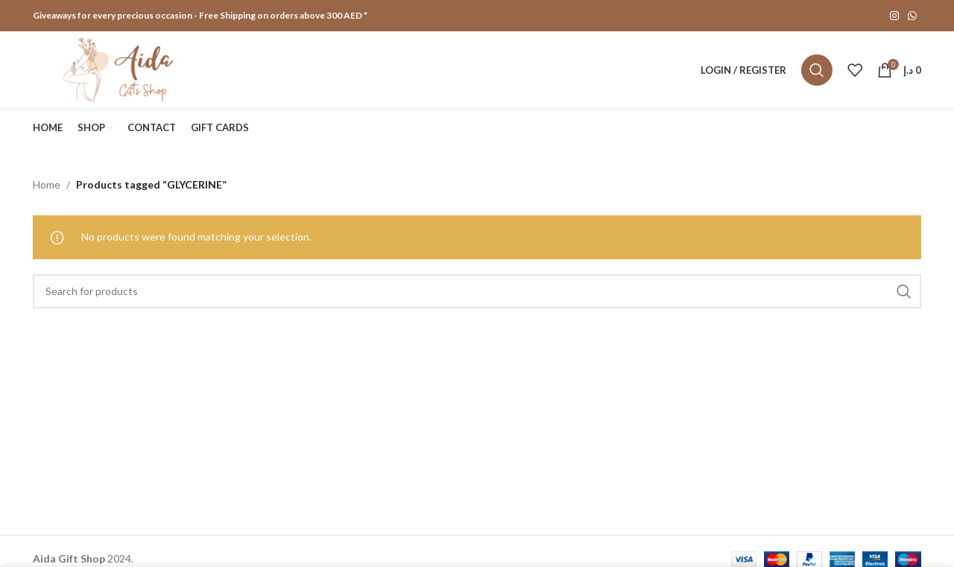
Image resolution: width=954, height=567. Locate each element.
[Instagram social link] (894, 16)
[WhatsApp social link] (912, 16)
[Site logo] (120, 69)
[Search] (817, 70)
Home (46, 184)
